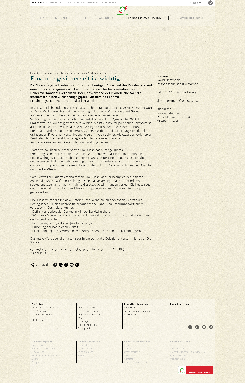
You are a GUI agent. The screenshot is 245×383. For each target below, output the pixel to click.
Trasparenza (38, 362)
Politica (82, 355)
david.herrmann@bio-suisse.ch (178, 101)
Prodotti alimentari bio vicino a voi (188, 351)
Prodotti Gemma (179, 348)
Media (60, 73)
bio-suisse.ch (40, 2)
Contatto (128, 358)
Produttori (56, 2)
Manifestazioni (177, 358)
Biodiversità (38, 351)
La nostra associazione (145, 22)
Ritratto (128, 345)
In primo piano (85, 351)
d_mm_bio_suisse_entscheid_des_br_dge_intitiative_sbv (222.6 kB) (76, 249)
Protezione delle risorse (44, 355)
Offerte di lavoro (86, 307)
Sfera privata (84, 328)
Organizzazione (132, 351)
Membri (128, 348)
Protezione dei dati (88, 324)
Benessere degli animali (44, 348)
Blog (172, 345)
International (108, 2)
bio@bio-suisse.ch (41, 320)
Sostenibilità (38, 345)
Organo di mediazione (89, 314)
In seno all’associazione (136, 362)
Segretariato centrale (89, 311)
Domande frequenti (88, 345)
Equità (35, 358)
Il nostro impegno (53, 22)
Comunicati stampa (75, 73)
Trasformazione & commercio (81, 2)
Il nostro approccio (99, 22)
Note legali (83, 321)
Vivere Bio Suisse (192, 22)
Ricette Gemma (178, 355)
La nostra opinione (88, 348)
